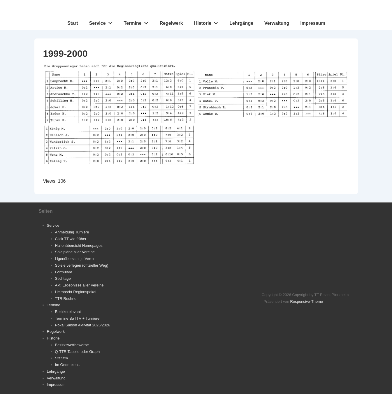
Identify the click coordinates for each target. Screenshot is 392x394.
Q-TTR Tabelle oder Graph (77, 351)
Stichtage (63, 278)
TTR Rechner (66, 298)
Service (102, 22)
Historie (207, 22)
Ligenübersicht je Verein (75, 258)
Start (72, 23)
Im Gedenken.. (67, 365)
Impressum (312, 23)
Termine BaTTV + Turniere (77, 318)
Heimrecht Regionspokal (75, 292)
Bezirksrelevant (68, 311)
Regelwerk (171, 23)
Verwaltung (276, 23)
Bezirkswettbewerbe (72, 345)
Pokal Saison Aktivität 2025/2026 (82, 325)
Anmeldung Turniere (72, 232)
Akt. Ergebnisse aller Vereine (79, 285)
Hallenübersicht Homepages (79, 245)
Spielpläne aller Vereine (75, 252)
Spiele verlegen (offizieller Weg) (81, 265)
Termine (138, 22)
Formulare (63, 272)
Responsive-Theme (306, 301)
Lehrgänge (241, 23)
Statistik (61, 358)
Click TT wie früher (71, 239)
